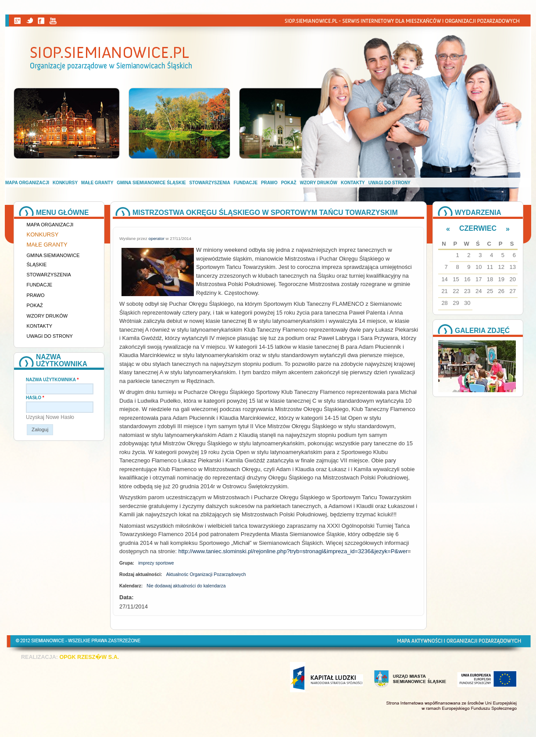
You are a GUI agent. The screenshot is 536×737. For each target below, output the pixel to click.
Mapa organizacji (27, 182)
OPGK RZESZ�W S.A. (89, 657)
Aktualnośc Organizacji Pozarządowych (206, 574)
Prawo (269, 182)
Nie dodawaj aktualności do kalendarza (186, 585)
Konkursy (65, 182)
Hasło (35, 397)
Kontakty (353, 182)
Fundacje (245, 182)
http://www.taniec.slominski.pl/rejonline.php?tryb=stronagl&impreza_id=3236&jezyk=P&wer (292, 551)
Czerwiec (478, 228)
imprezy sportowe (156, 563)
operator (156, 238)
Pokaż (289, 182)
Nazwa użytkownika (52, 379)
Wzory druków (319, 182)
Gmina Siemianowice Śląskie (151, 182)
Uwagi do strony (389, 182)
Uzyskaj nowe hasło (50, 417)
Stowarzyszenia (209, 182)
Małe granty (97, 182)
